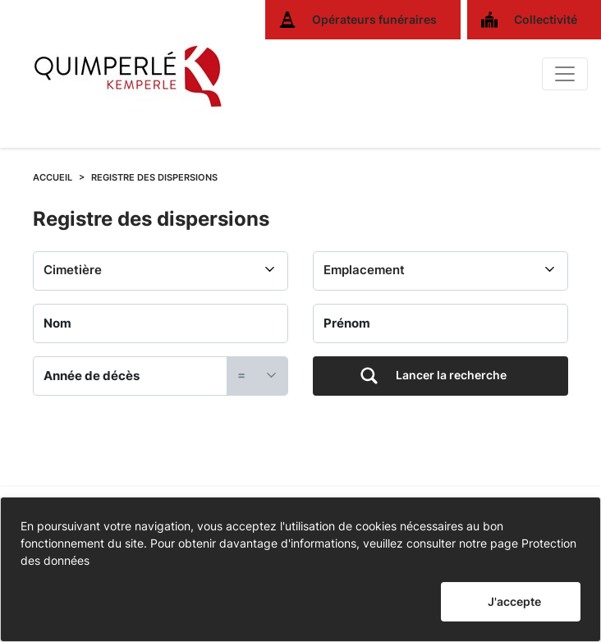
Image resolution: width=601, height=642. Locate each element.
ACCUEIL (52, 177)
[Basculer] (565, 73)
